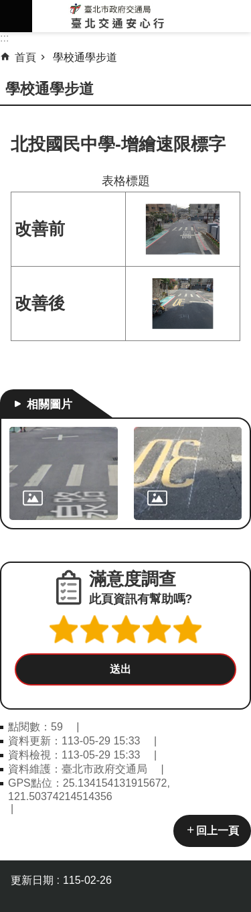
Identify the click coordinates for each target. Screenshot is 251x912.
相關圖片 (49, 404)
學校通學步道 (85, 57)
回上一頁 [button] (217, 830)
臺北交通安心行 (141, 16)
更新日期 (32, 880)
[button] (125, 669)
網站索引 (16, 16)
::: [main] (4, 38)
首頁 (25, 57)
